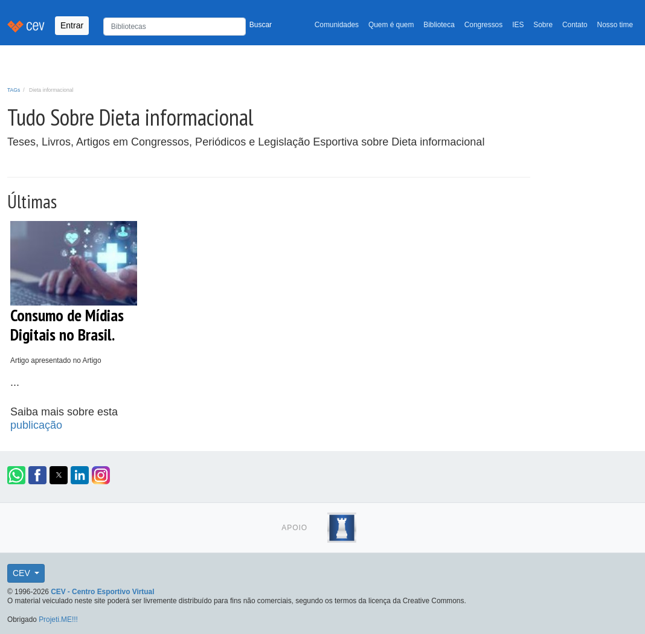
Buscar (260, 25)
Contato (575, 25)
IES (518, 25)
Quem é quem (391, 25)
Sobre (543, 25)
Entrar (71, 25)
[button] (16, 475)
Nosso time (615, 25)
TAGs (13, 90)
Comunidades (337, 25)
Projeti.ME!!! (58, 619)
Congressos (483, 25)
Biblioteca (439, 25)
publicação (36, 425)
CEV (23, 573)
